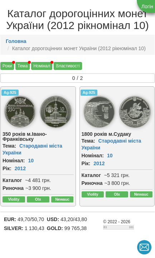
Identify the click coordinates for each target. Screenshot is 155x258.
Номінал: (14, 160)
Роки (7, 65)
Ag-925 (10, 92)
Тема (23, 65)
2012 (20, 168)
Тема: (9, 145)
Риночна (13, 188)
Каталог (12, 180)
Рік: (7, 168)
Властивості (68, 65)
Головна (16, 41)
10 (31, 160)
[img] (20, 112)
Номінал (41, 65)
